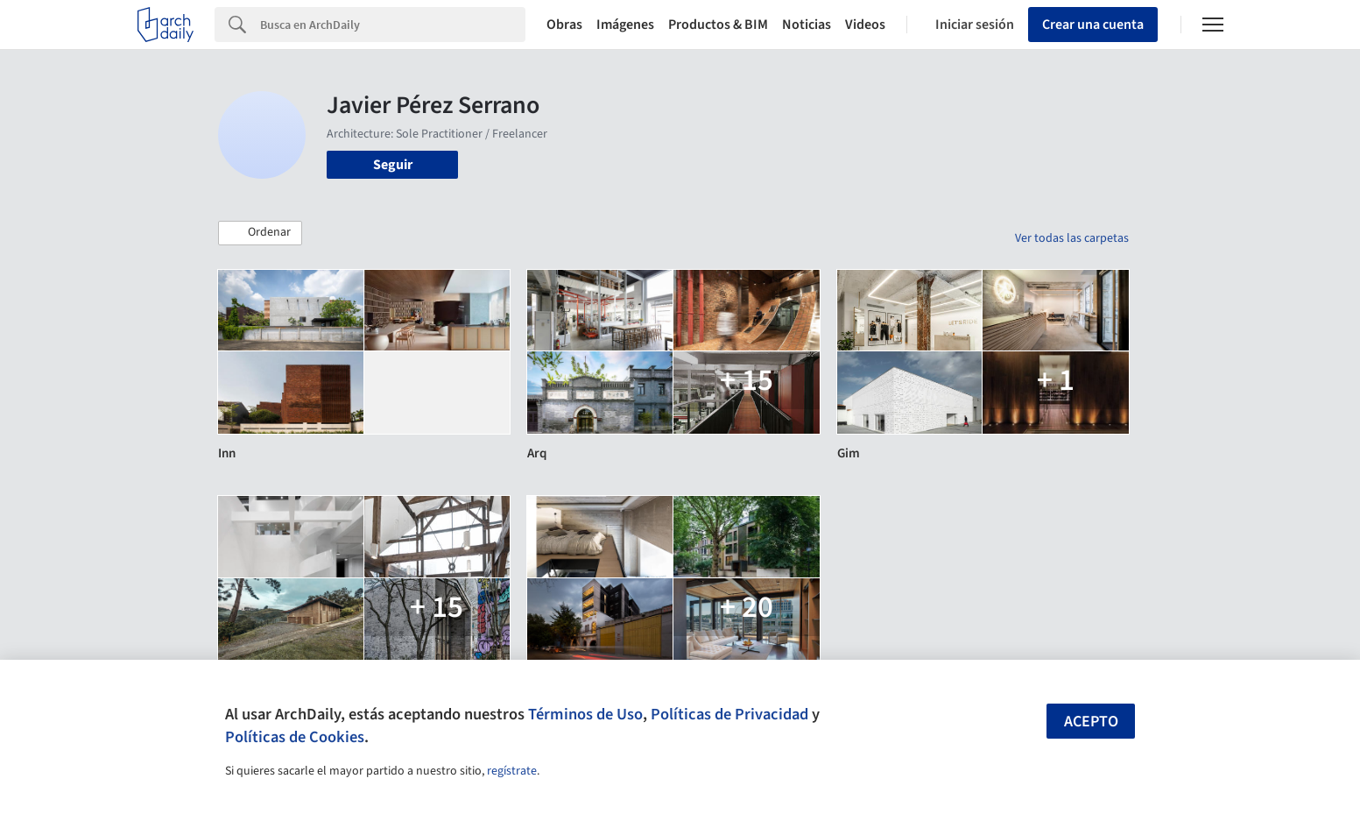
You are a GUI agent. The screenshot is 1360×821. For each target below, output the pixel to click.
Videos (865, 25)
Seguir (392, 164)
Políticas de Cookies (294, 736)
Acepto (1091, 722)
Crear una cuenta (1093, 24)
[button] (260, 233)
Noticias (806, 25)
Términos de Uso (585, 714)
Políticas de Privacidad (729, 714)
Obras (564, 25)
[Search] (392, 24)
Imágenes (625, 25)
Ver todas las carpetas (1072, 238)
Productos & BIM (718, 25)
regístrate (512, 771)
